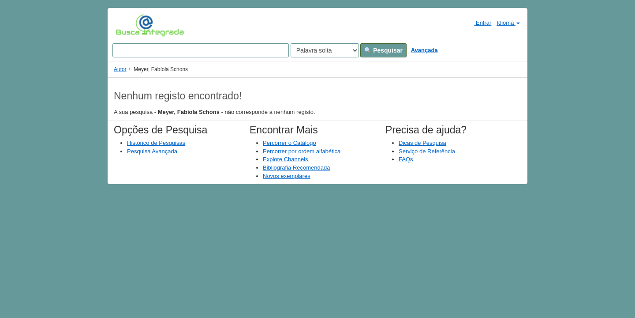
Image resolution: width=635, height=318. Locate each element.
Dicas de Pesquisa (422, 143)
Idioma (508, 22)
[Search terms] (200, 50)
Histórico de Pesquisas (156, 143)
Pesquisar (383, 50)
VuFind (129, 25)
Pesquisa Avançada (152, 151)
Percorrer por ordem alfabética (301, 151)
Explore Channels (285, 159)
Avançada (424, 50)
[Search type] (325, 50)
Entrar (479, 22)
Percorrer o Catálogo (289, 143)
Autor (120, 69)
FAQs (406, 159)
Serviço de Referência (427, 151)
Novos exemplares (286, 176)
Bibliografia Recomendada (296, 167)
